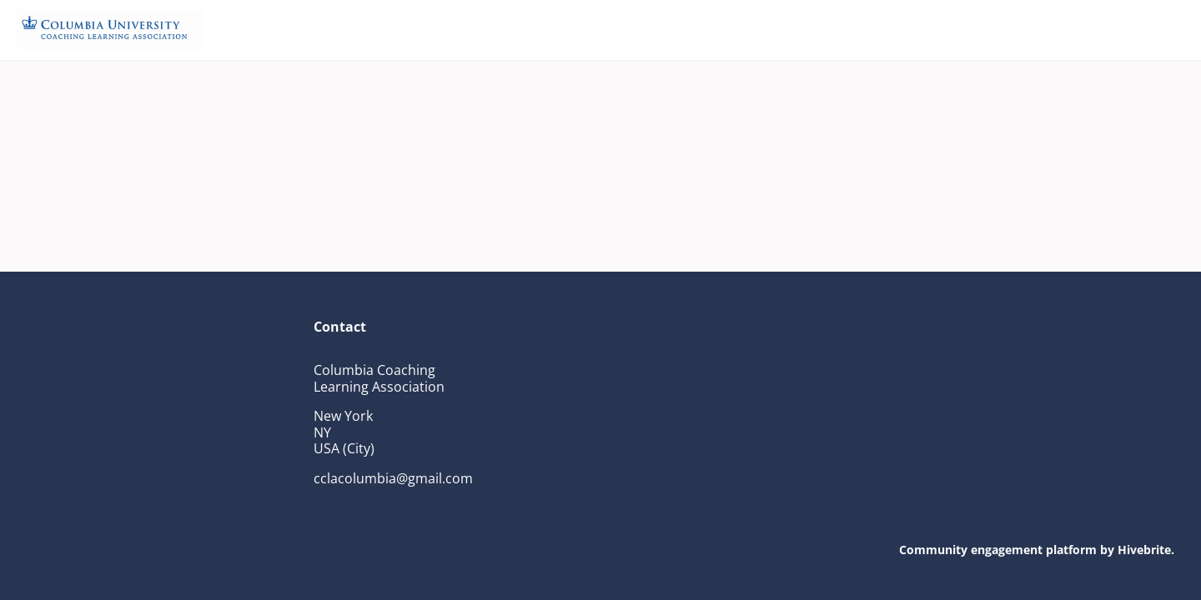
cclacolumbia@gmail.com (393, 478)
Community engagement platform (998, 550)
